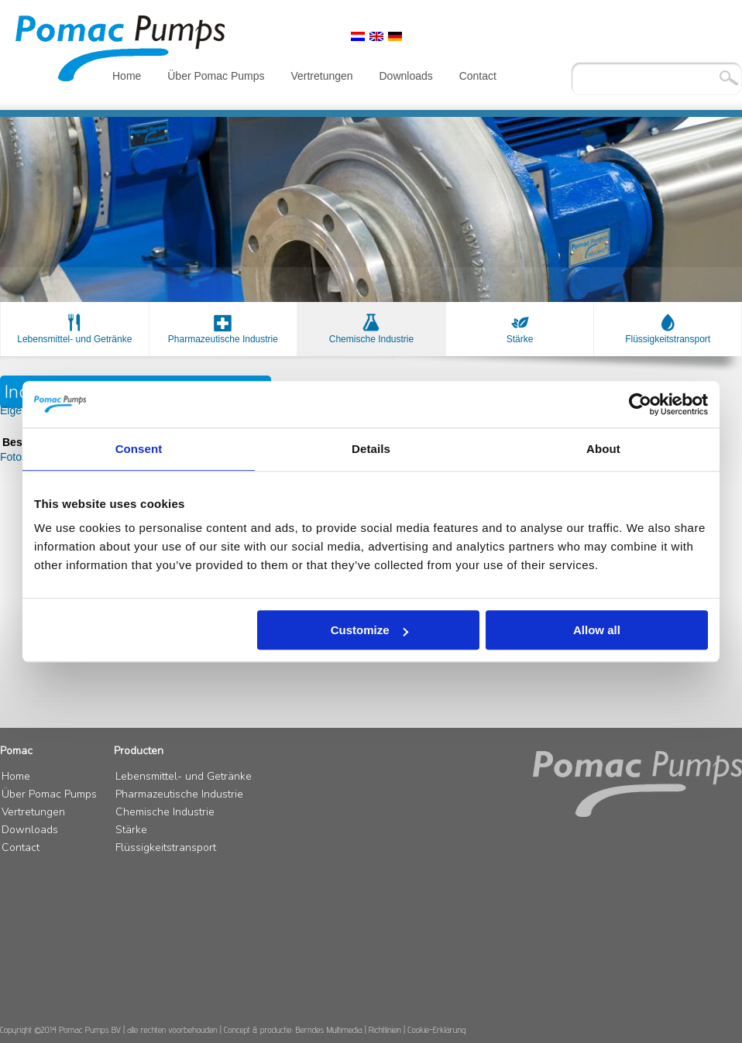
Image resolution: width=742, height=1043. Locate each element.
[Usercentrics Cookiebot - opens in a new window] (640, 404)
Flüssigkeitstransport (667, 339)
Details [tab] (371, 448)
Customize (369, 629)
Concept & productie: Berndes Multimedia (293, 1029)
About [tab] (603, 448)
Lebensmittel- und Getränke (74, 339)
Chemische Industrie (371, 339)
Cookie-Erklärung (436, 1029)
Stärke (520, 339)
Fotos (13, 457)
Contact (477, 76)
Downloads (405, 76)
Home (126, 76)
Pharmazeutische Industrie (223, 339)
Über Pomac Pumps (215, 76)
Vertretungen (321, 76)
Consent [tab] (139, 448)
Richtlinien (385, 1029)
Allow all (596, 629)
